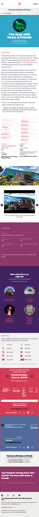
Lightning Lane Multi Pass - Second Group (9, 157)
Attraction (17, 41)
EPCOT (24, 41)
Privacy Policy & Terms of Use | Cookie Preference (13, 512)
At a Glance (7, 13)
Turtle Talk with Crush (28, 62)
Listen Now (8, 507)
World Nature (5, 146)
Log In (35, 4)
